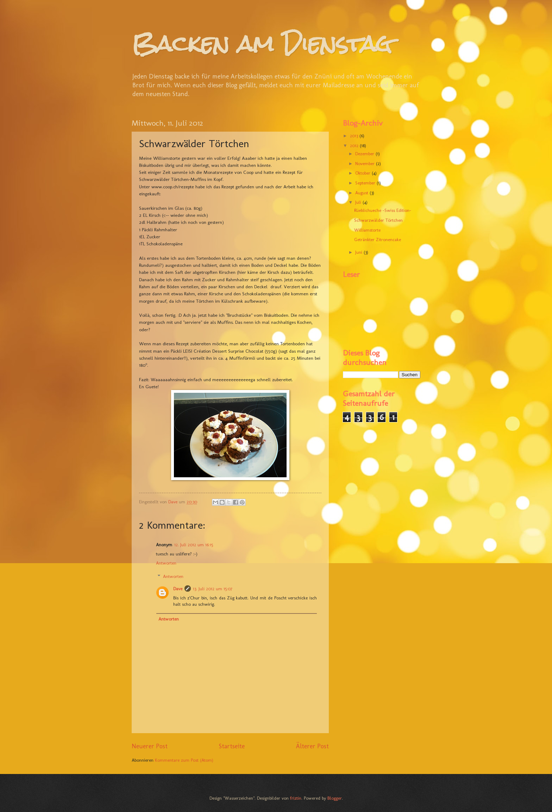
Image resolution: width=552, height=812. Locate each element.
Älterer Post (312, 746)
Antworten (166, 563)
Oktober (363, 173)
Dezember (365, 153)
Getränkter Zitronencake (377, 239)
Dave (177, 588)
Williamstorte (367, 230)
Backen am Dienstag (262, 43)
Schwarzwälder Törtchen (378, 220)
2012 (355, 145)
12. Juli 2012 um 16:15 (193, 544)
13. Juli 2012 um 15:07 (212, 588)
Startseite (232, 746)
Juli (359, 202)
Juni (359, 252)
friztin (295, 798)
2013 (354, 135)
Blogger (334, 798)
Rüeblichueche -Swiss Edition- (382, 210)
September (366, 182)
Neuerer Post (150, 746)
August (362, 192)
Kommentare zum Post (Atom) (184, 760)
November (365, 163)
